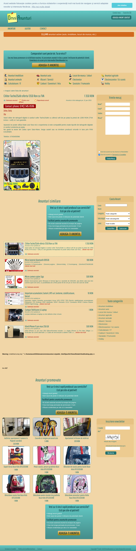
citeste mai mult (87, 249)
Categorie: (101, 213)
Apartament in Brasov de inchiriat (77, 438)
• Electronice (102, 324)
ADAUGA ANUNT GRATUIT (121, 17)
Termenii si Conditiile (119, 155)
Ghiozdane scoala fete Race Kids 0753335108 (16, 496)
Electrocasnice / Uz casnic (113, 79)
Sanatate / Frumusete (79, 83)
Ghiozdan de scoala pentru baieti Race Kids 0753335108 (77, 468)
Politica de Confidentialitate (26, 549)
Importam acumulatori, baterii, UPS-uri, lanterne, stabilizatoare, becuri (50, 295)
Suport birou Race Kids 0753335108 (16, 466)
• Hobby (101, 339)
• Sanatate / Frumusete (107, 336)
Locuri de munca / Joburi (80, 75)
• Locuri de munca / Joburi (108, 312)
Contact (39, 549)
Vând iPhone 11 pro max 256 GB (37, 326)
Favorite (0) (127, 12)
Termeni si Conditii (10, 549)
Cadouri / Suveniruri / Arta (49, 83)
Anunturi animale (13, 79)
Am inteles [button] (122, 5)
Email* (100, 109)
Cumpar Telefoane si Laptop (36, 309)
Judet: (100, 223)
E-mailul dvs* (100, 429)
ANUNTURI (11, 28)
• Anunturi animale (105, 318)
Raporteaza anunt (43, 100)
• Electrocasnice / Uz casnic (108, 327)
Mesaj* (100, 118)
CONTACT (43, 28)
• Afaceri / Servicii (104, 321)
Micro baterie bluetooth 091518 (37, 259)
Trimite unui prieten (24, 101)
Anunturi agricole (109, 75)
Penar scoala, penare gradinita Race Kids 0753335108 (46, 468)
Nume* (100, 104)
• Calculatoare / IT (105, 330)
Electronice (75, 79)
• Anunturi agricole (105, 315)
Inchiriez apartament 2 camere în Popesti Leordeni (16, 439)
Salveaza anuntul (11, 100)
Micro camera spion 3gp (34, 276)
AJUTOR (27, 28)
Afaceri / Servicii (45, 79)
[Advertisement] (49, 43)
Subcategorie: (101, 218)
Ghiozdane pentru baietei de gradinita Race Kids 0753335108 (46, 496)
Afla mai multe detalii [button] (41, 7)
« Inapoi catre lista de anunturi (16, 91)
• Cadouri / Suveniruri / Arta (108, 333)
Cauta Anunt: (100, 207)
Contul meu (117, 12)
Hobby (105, 83)
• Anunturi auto (103, 309)
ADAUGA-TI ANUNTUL (49, 65)
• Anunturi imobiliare (105, 306)
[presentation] (112, 143)
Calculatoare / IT (12, 83)
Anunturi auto (44, 75)
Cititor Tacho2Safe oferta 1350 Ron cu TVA (41, 243)
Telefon (100, 113)
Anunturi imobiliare (13, 75)
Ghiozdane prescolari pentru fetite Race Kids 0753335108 (77, 496)
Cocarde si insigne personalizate (46, 438)
